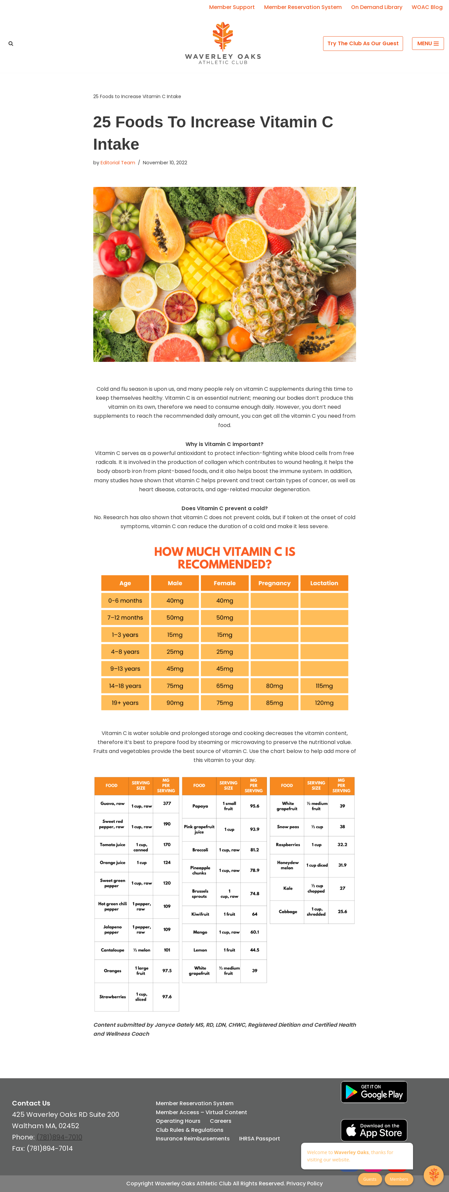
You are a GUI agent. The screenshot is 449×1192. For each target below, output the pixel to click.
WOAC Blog (427, 7)
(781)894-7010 (59, 1137)
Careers (220, 1121)
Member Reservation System (303, 7)
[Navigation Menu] (428, 43)
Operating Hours (178, 1121)
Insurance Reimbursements (193, 1138)
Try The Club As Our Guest (363, 43)
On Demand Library (376, 7)
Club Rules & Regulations (190, 1130)
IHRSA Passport (259, 1138)
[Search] (10, 43)
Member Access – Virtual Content (201, 1112)
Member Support (232, 7)
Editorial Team (118, 162)
